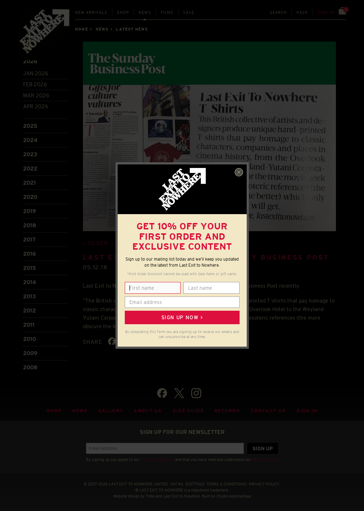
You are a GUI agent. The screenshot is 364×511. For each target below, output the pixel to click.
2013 (29, 296)
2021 (29, 183)
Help (302, 12)
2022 (30, 168)
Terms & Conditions (157, 459)
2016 (29, 254)
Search (278, 12)
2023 (30, 154)
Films (167, 12)
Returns (227, 410)
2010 (29, 339)
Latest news (132, 29)
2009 (30, 353)
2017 (29, 240)
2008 (30, 367)
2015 (29, 268)
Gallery (110, 410)
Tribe (150, 496)
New (91, 12)
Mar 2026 (36, 95)
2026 (30, 61)
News (145, 12)
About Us (148, 410)
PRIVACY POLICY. (264, 484)
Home (81, 29)
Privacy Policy (264, 459)
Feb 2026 (35, 84)
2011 (28, 325)
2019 (29, 211)
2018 (29, 225)
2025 (30, 126)
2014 (29, 282)
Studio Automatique (233, 496)
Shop (123, 12)
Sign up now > (182, 317)
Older (98, 243)
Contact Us (268, 410)
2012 (29, 311)
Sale (188, 12)
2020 (30, 197)
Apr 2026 (35, 106)
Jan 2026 (35, 73)
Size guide (188, 410)
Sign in (325, 12)
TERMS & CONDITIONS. (227, 484)
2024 (30, 140)
